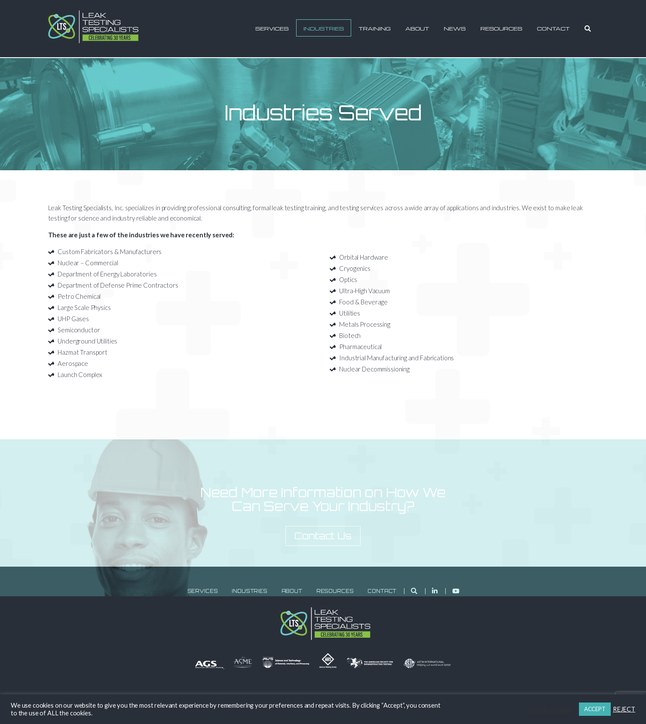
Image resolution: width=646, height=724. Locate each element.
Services (272, 28)
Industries (323, 28)
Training (374, 28)
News (455, 28)
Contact (553, 28)
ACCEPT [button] (595, 709)
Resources (501, 28)
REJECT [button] (624, 709)
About (417, 28)
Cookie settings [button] (551, 709)
